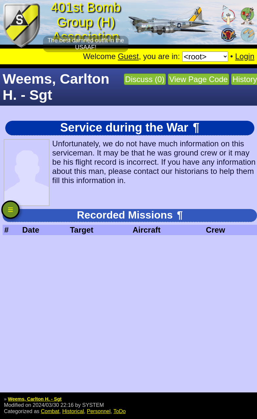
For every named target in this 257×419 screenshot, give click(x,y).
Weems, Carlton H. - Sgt (35, 399)
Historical (73, 411)
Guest (128, 56)
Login (244, 56)
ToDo (119, 411)
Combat (50, 411)
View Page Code (198, 79)
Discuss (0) (145, 79)
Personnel (98, 411)
